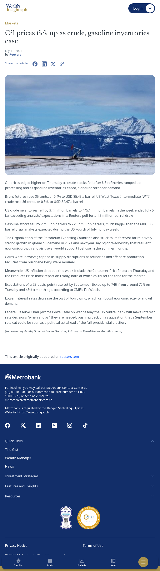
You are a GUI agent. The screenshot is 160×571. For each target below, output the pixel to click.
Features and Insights (80, 486)
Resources (80, 496)
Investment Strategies (80, 476)
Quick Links (80, 441)
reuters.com (69, 356)
